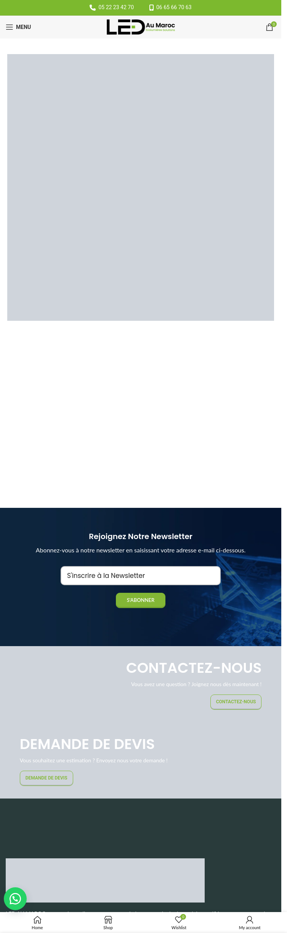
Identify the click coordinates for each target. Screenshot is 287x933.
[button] (15, 898)
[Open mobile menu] (18, 27)
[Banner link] (140, 684)
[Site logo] (141, 26)
